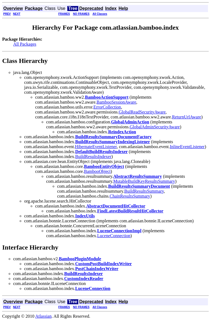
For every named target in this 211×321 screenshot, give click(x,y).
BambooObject (97, 171)
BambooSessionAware (116, 102)
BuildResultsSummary (144, 191)
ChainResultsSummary (130, 196)
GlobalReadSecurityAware (142, 112)
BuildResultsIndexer (93, 156)
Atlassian (43, 316)
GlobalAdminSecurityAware (155, 126)
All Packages (24, 44)
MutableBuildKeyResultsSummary (144, 181)
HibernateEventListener (96, 146)
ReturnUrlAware (186, 117)
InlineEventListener (187, 146)
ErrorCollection (107, 107)
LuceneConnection (114, 235)
